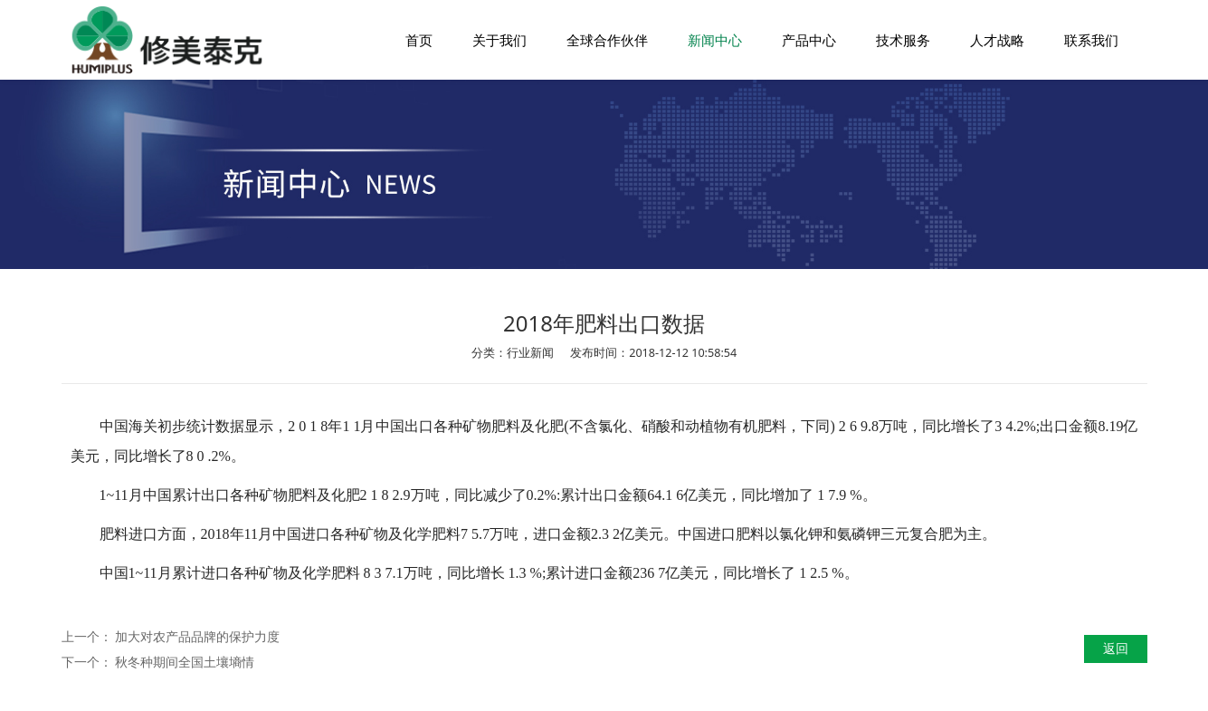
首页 (419, 40)
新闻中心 (715, 40)
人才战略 (997, 40)
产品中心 (809, 40)
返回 (1115, 648)
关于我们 (499, 40)
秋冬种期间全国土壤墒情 (184, 661)
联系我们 (1091, 40)
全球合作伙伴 (607, 40)
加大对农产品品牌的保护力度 (197, 636)
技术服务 (903, 40)
